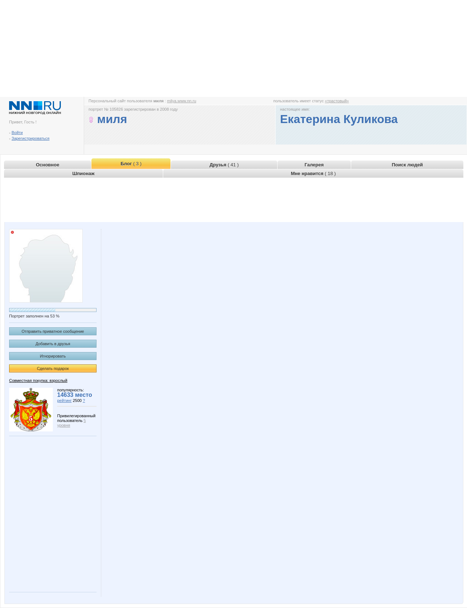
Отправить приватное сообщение (52, 331)
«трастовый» (337, 101)
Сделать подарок (53, 368)
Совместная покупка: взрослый (38, 380)
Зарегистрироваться (31, 138)
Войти (17, 132)
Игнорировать (53, 356)
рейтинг (64, 400)
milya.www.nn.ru (181, 101)
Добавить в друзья (52, 343)
